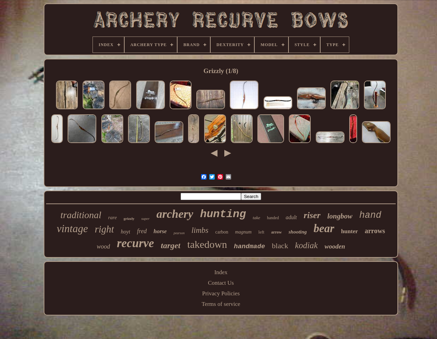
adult (291, 217)
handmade (249, 246)
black (280, 245)
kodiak (306, 245)
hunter (349, 231)
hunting (223, 214)
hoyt (125, 232)
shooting (297, 232)
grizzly (129, 218)
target (170, 245)
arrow (276, 232)
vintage (72, 229)
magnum (243, 232)
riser (312, 215)
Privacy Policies (221, 293)
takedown (207, 244)
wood (103, 246)
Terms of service (220, 304)
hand (370, 215)
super (145, 218)
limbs (200, 230)
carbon (221, 232)
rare (112, 217)
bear (324, 228)
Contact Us (221, 283)
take (256, 217)
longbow (340, 216)
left (261, 232)
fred (141, 231)
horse (160, 231)
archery (174, 214)
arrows (375, 231)
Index (221, 272)
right (104, 229)
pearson (178, 233)
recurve (135, 243)
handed (273, 217)
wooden (335, 246)
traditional (80, 215)
